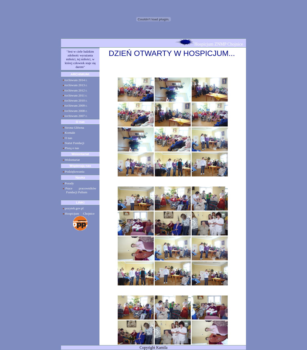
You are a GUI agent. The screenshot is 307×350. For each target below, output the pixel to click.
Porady (69, 183)
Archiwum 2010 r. (75, 100)
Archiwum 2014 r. (75, 80)
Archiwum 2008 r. (75, 111)
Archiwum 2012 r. (75, 90)
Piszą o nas (72, 148)
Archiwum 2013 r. (75, 85)
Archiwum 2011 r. (75, 95)
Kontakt (70, 132)
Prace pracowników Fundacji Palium (79, 190)
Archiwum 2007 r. (75, 116)
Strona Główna (74, 127)
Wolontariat (72, 160)
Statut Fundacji (74, 143)
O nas (68, 138)
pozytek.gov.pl (74, 208)
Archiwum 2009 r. (75, 105)
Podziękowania (74, 171)
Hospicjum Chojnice (79, 213)
